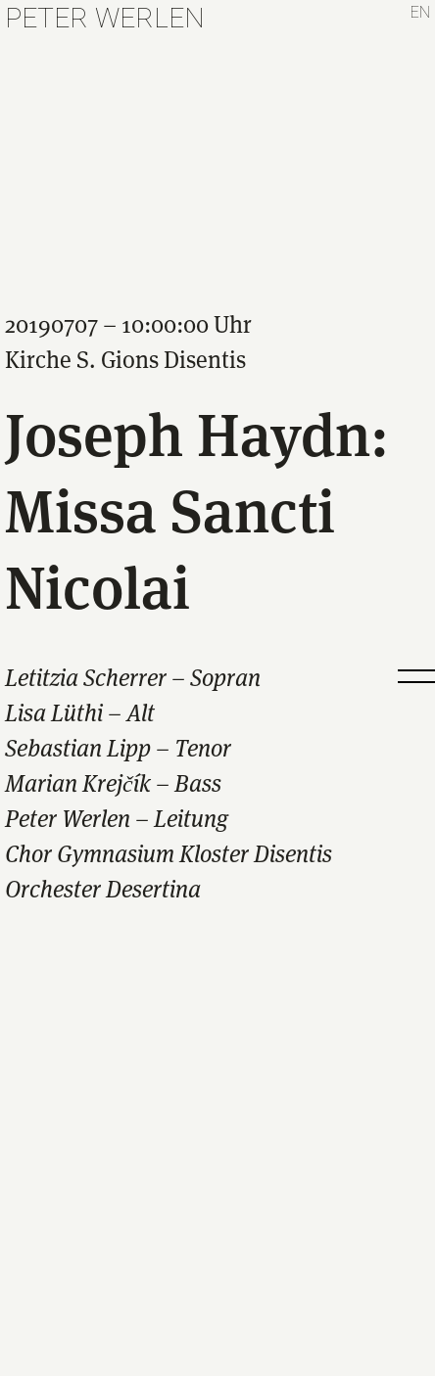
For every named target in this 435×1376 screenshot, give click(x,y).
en (420, 12)
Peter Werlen (105, 18)
